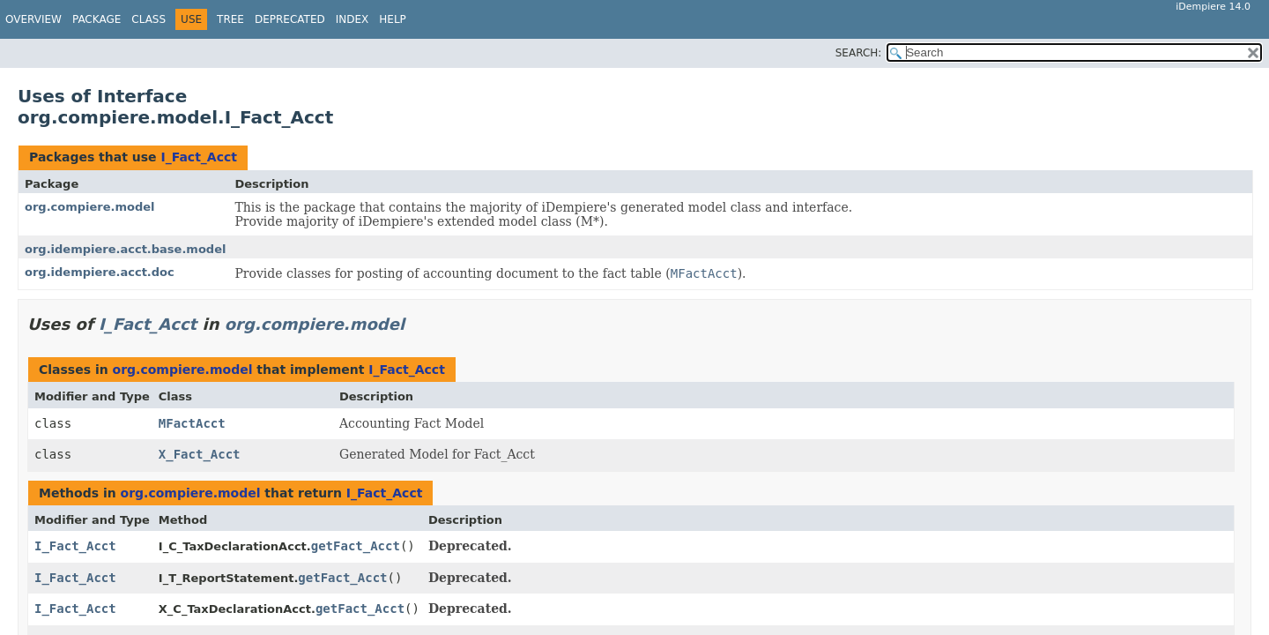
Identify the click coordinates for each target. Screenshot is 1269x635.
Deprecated (290, 19)
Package (96, 19)
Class (148, 19)
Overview (33, 19)
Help (392, 19)
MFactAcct (192, 423)
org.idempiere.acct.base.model (125, 249)
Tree (230, 19)
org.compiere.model (90, 206)
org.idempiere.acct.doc (99, 272)
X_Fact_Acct (200, 454)
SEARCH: (858, 53)
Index (352, 19)
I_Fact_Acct (198, 157)
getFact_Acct (355, 546)
